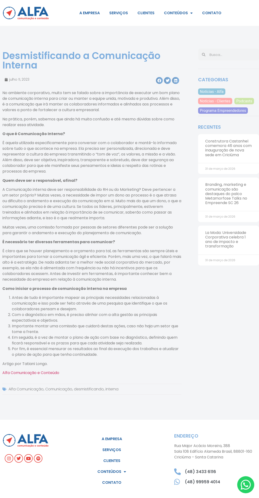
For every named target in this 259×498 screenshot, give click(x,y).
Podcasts (244, 101)
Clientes (145, 13)
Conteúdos (178, 13)
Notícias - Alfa (212, 91)
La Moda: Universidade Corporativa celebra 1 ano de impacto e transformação (225, 239)
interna (111, 389)
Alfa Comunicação (26, 389)
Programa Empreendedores (223, 110)
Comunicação (58, 389)
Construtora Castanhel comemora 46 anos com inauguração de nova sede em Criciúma (228, 148)
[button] (159, 80)
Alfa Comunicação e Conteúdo (30, 372)
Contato (211, 13)
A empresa (89, 13)
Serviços (118, 13)
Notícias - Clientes (215, 101)
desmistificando (89, 389)
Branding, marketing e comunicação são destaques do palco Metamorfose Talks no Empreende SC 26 (226, 194)
